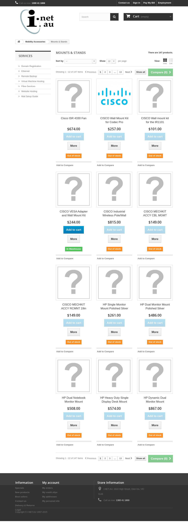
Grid (165, 61)
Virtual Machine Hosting (32, 80)
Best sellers (21, 496)
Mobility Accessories (35, 42)
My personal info (51, 501)
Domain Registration (31, 65)
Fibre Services (28, 85)
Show (102, 61)
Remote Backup (29, 75)
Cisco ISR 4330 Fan (73, 118)
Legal (18, 510)
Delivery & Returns (25, 505)
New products (22, 492)
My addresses (49, 496)
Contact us (124, 3)
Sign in (136, 3)
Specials (19, 488)
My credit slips (49, 492)
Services (25, 56)
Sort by (59, 61)
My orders (47, 488)
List (171, 61)
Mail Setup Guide (29, 95)
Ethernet (25, 70)
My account (50, 483)
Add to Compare (64, 165)
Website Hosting (29, 90)
